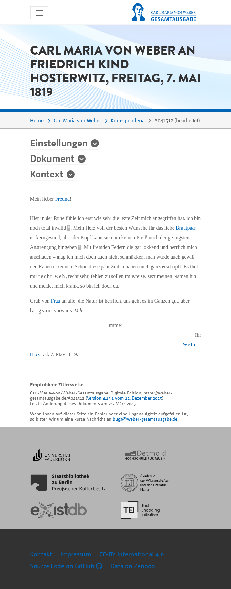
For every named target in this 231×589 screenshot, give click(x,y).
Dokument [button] (52, 158)
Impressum (75, 554)
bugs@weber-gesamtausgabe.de (145, 419)
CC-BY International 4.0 (132, 554)
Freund (62, 199)
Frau (55, 301)
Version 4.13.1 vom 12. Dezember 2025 (124, 398)
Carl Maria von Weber (77, 120)
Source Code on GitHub (66, 566)
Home (37, 120)
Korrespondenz (127, 120)
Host (36, 354)
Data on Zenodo (132, 566)
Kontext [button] (46, 173)
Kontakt (41, 554)
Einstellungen (59, 142)
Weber (191, 344)
